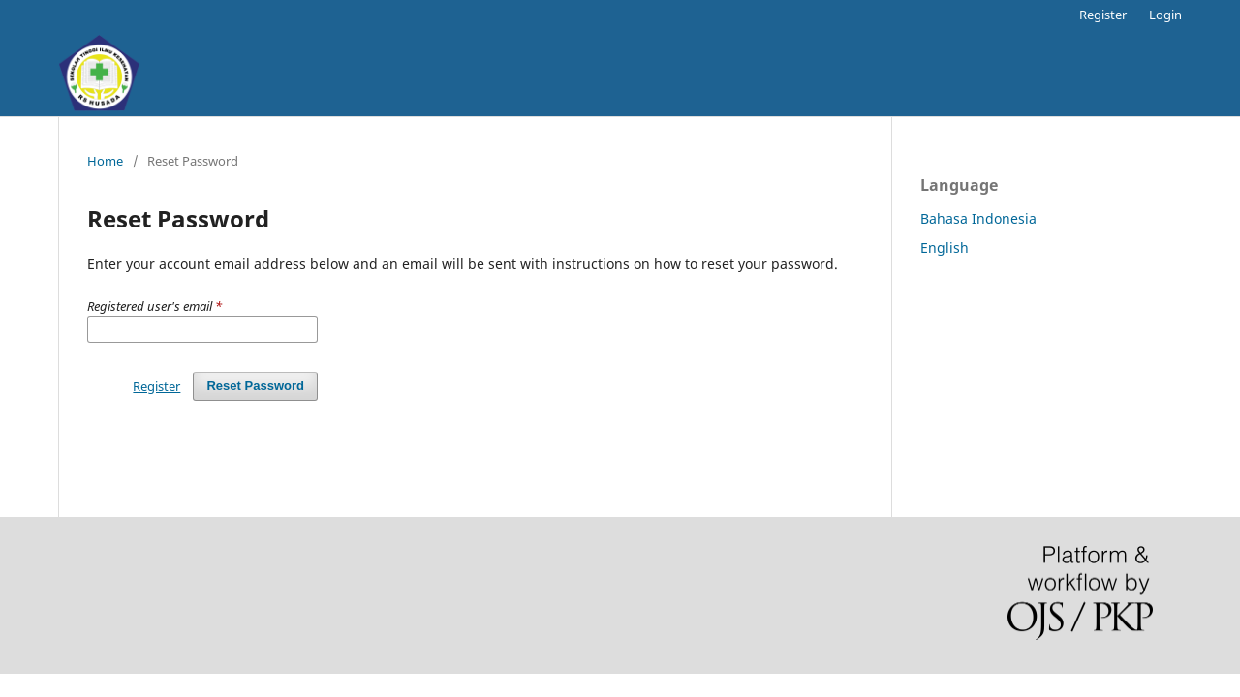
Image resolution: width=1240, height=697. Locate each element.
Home (105, 160)
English (944, 247)
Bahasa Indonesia (978, 218)
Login (1165, 14)
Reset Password (255, 386)
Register (1103, 14)
